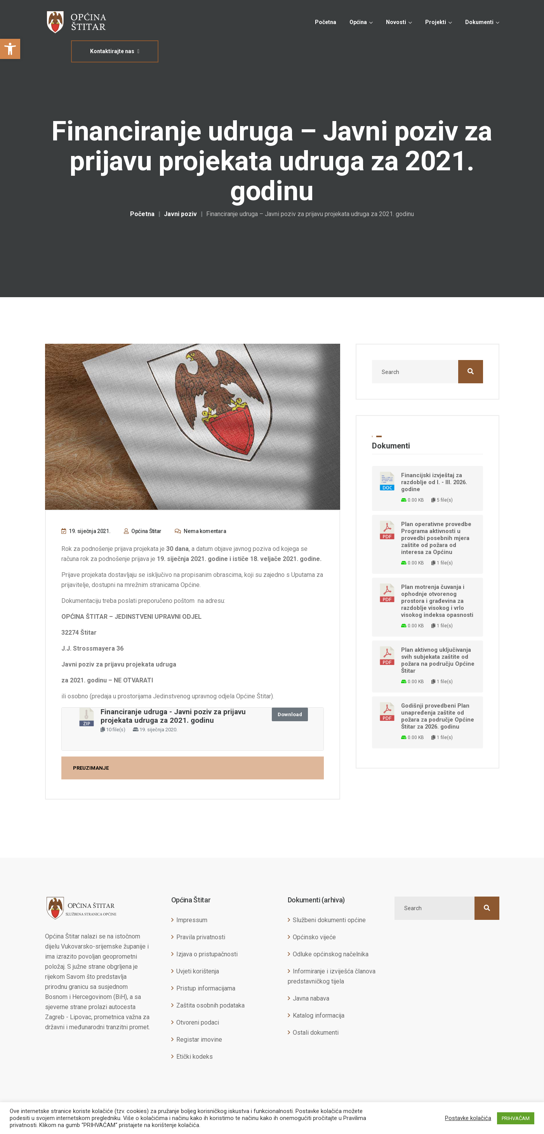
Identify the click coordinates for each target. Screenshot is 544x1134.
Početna (325, 22)
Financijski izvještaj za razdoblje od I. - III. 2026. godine (434, 482)
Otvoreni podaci (197, 1022)
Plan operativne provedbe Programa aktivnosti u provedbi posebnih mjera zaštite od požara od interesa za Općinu (436, 538)
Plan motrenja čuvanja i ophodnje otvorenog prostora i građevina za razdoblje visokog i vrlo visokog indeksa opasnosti (437, 600)
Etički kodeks (194, 1056)
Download (290, 714)
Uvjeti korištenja (197, 971)
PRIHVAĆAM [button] (516, 1118)
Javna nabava (311, 998)
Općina (358, 22)
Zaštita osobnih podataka (210, 1005)
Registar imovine (199, 1039)
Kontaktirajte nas (114, 51)
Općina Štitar (143, 531)
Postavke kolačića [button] (468, 1118)
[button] (10, 49)
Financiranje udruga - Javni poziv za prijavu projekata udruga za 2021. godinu (173, 716)
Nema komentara (200, 531)
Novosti (396, 22)
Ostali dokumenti (316, 1032)
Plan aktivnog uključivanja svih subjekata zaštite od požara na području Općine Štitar (437, 660)
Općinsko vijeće (314, 937)
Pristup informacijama (205, 988)
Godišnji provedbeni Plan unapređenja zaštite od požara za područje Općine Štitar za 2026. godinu (437, 716)
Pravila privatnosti (200, 937)
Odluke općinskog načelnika (330, 954)
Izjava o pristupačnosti (207, 954)
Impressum (191, 920)
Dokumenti (479, 22)
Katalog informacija (318, 1015)
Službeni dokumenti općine (329, 920)
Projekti (435, 22)
